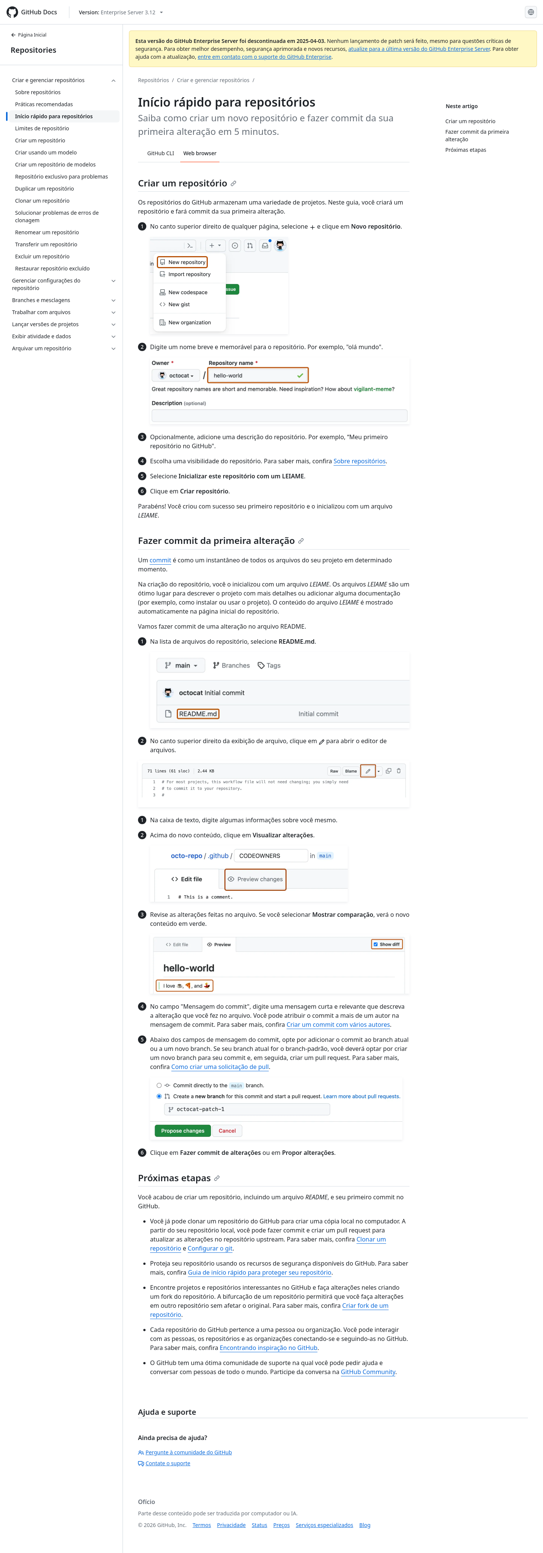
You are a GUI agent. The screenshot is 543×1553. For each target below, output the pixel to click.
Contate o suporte (164, 1463)
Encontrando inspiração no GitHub (269, 1348)
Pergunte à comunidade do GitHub (185, 1452)
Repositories (33, 50)
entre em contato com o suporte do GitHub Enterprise (264, 56)
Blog (365, 1525)
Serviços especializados (324, 1525)
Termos (202, 1525)
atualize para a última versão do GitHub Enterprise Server (419, 48)
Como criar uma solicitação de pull (219, 1067)
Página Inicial (28, 35)
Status (259, 1525)
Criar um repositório (187, 183)
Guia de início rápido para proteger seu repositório (259, 1272)
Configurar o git (210, 1248)
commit (160, 560)
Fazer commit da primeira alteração (221, 540)
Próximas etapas (179, 1177)
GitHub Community (368, 1372)
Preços (281, 1525)
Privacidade (231, 1525)
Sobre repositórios (360, 461)
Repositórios (153, 80)
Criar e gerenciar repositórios (213, 80)
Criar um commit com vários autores (338, 1024)
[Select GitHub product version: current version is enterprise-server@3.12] (120, 12)
